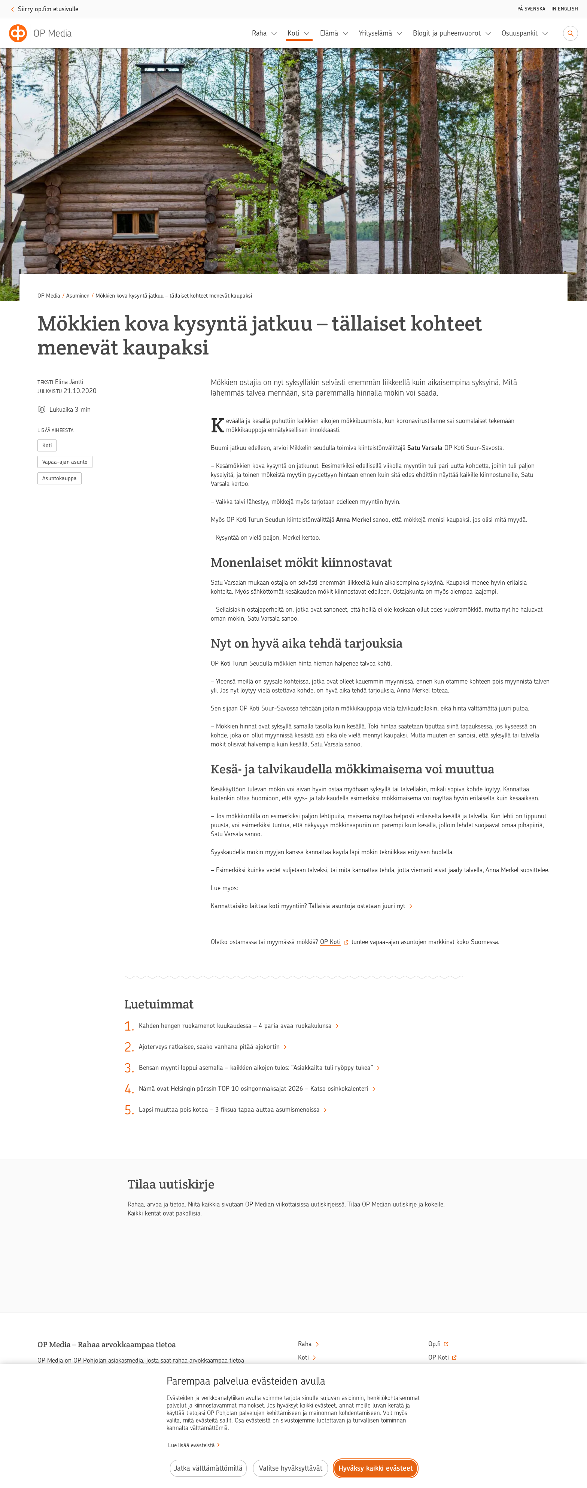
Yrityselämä (375, 33)
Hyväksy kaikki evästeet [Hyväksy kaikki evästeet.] (375, 1468)
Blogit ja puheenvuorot (447, 33)
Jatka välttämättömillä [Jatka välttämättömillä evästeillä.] (208, 1468)
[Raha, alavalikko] (276, 33)
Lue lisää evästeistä (191, 1445)
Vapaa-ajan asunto (65, 462)
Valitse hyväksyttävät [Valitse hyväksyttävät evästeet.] (290, 1468)
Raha (259, 33)
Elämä (329, 33)
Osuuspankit (520, 33)
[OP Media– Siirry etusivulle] (45, 33)
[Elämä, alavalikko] (348, 33)
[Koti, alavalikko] (309, 33)
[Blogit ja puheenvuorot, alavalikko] (490, 33)
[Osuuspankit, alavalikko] (547, 33)
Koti (293, 33)
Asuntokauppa (59, 478)
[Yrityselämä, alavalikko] (401, 33)
